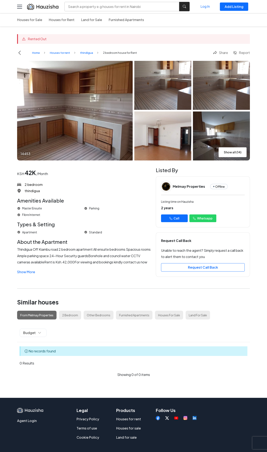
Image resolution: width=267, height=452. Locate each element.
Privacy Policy (88, 419)
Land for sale (126, 437)
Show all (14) (232, 152)
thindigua (86, 52)
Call (174, 218)
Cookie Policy (88, 437)
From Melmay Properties (36, 315)
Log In (205, 6)
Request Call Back (203, 267)
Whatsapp (203, 218)
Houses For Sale (169, 315)
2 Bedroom (70, 315)
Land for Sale (91, 20)
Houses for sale (128, 428)
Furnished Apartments (126, 20)
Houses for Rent (61, 20)
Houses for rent (60, 52)
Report (241, 52)
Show (26, 272)
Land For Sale (198, 315)
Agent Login (27, 420)
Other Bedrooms (98, 315)
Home (36, 52)
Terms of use (87, 428)
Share (220, 52)
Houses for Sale (29, 20)
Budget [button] (32, 333)
